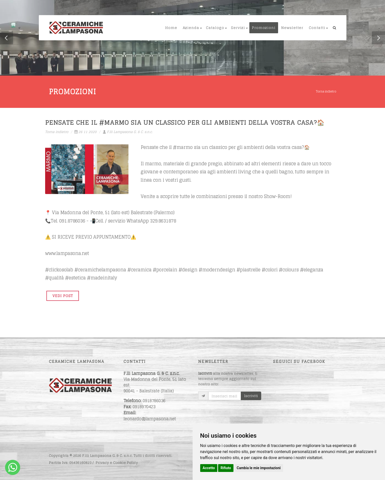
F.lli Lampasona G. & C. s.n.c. (128, 132)
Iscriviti (251, 396)
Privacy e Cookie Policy (117, 462)
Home (171, 27)
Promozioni (264, 27)
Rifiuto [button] (226, 468)
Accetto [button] (209, 468)
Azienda (191, 27)
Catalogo (215, 27)
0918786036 (154, 400)
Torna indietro (326, 91)
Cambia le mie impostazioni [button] (259, 468)
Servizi (238, 27)
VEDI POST (62, 296)
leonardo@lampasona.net (150, 418)
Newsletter (292, 27)
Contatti (317, 27)
